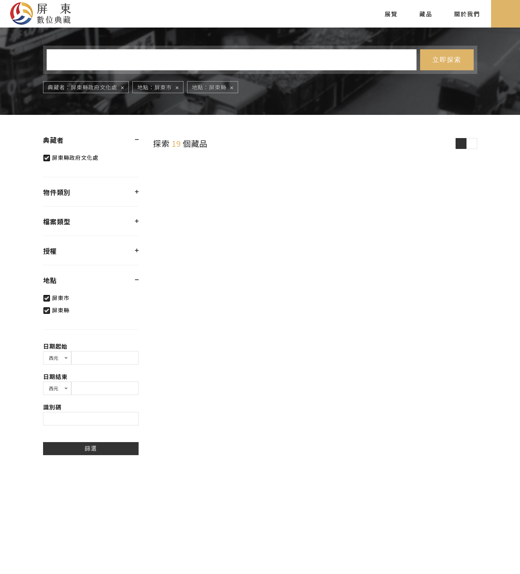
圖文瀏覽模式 (471, 143)
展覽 (391, 14)
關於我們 (467, 14)
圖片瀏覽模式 (461, 143)
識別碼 (52, 407)
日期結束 (55, 376)
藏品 (425, 14)
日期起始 (55, 346)
